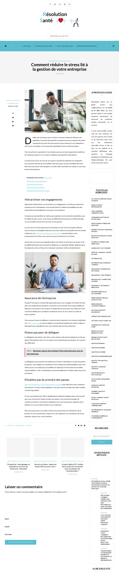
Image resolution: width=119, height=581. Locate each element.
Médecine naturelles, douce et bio (99, 299)
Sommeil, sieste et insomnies (98, 392)
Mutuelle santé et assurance (98, 311)
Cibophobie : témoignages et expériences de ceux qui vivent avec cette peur (18, 466)
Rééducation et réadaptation (97, 332)
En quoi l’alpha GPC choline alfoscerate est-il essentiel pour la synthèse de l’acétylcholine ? (72, 467)
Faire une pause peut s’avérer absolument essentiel (43, 384)
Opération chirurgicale (101, 316)
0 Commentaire (13, 103)
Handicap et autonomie (100, 248)
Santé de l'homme (98, 348)
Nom (7, 519)
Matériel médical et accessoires (99, 292)
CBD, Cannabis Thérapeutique (97, 212)
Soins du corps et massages (98, 386)
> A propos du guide (43, 46)
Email (7, 527)
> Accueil (26, 46)
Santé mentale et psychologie (59, 61)
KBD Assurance (33, 323)
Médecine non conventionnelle (98, 305)
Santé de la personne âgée (101, 356)
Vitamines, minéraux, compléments (99, 417)
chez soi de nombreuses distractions (48, 233)
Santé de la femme (98, 352)
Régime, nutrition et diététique (99, 338)
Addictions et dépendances (97, 206)
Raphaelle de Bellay (13, 100)
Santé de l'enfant (98, 343)
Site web (8, 534)
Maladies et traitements (101, 275)
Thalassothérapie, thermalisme (98, 404)
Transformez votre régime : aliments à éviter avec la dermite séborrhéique (106, 555)
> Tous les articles (64, 46)
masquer (47, 177)
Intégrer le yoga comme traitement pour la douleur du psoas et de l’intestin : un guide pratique (100, 485)
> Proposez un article (86, 46)
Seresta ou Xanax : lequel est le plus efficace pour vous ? (45, 465)
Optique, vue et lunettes (101, 321)
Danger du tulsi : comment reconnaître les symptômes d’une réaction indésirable (106, 537)
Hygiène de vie (96, 258)
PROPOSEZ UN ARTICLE (59, 36)
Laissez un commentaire (15, 425)
